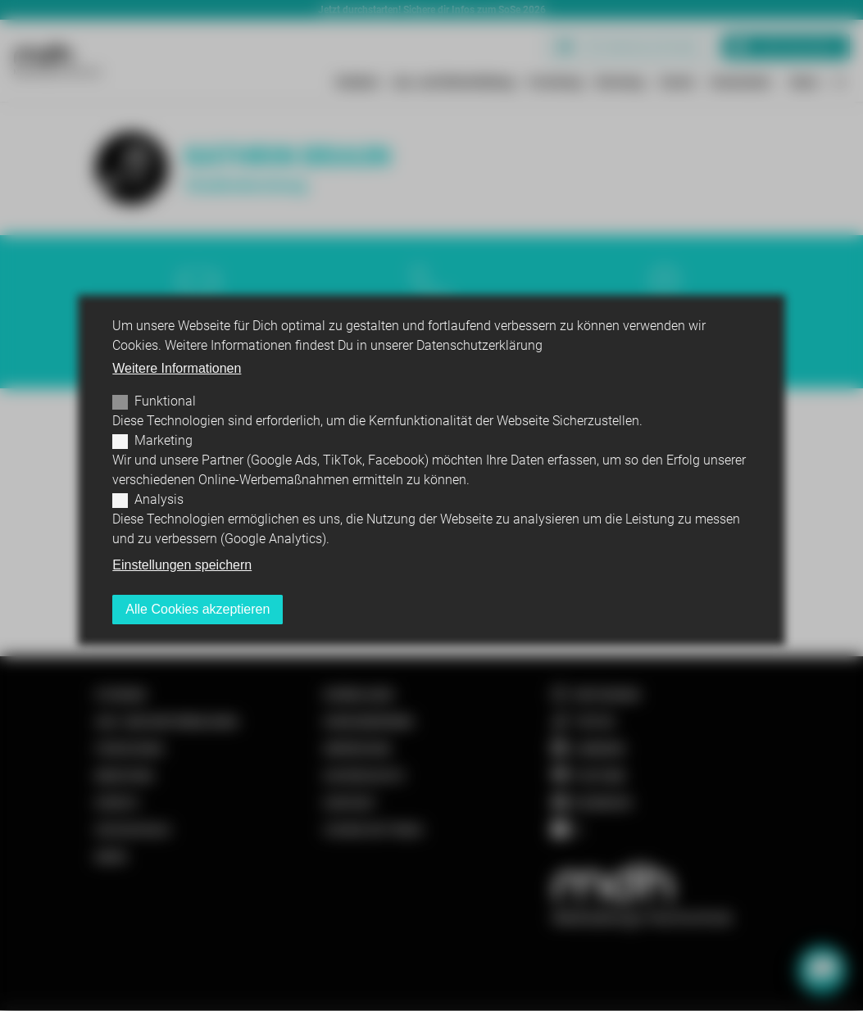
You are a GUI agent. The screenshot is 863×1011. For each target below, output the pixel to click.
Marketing (163, 440)
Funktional (165, 401)
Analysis (159, 499)
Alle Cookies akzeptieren (197, 609)
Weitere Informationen (176, 368)
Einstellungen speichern (182, 565)
